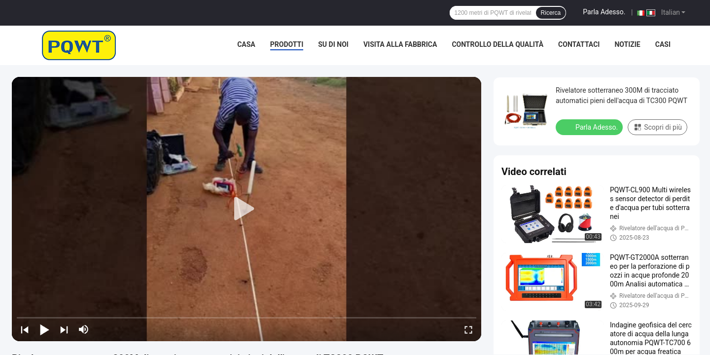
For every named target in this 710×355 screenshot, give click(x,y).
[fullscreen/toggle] (468, 329)
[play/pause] (44, 329)
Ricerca (551, 12)
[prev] (25, 329)
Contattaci (579, 44)
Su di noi (333, 44)
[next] (64, 329)
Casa (246, 44)
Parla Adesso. (604, 12)
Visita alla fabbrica (400, 44)
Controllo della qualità (497, 44)
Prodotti (287, 44)
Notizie (627, 44)
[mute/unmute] (84, 329)
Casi (663, 44)
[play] (246, 209)
